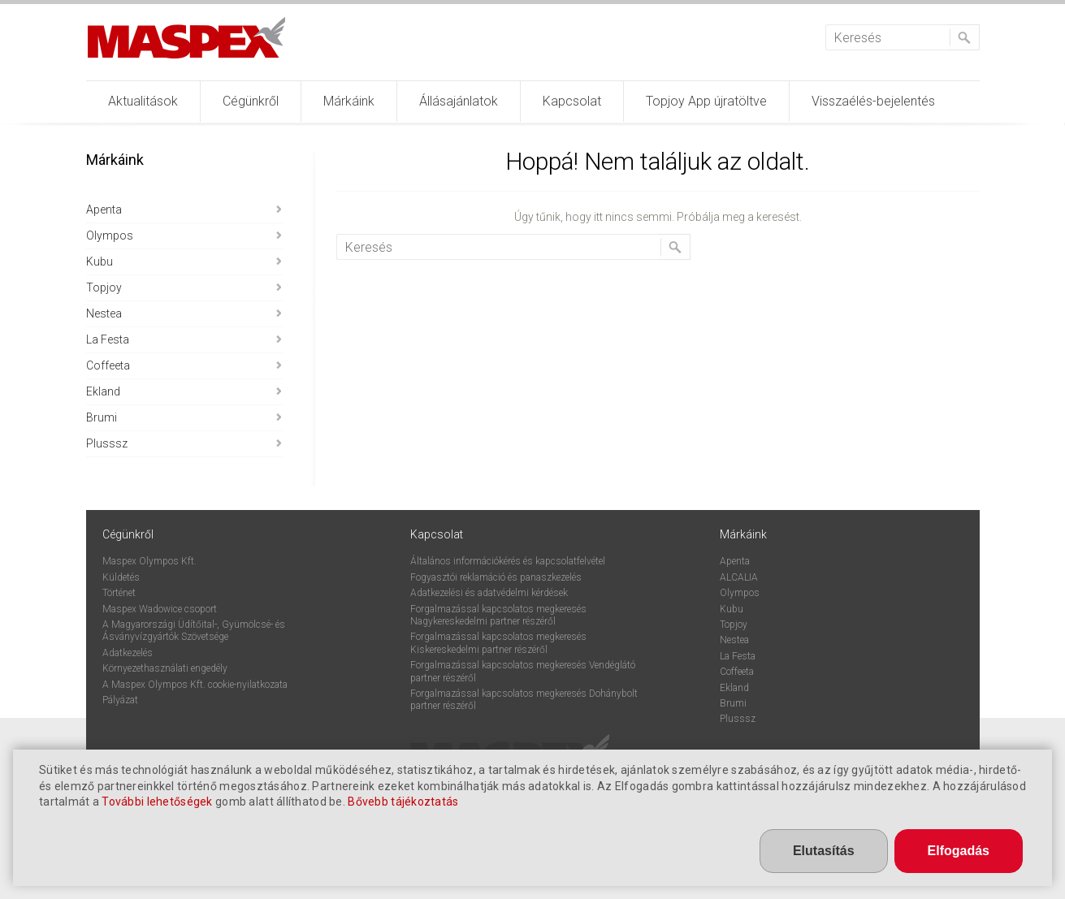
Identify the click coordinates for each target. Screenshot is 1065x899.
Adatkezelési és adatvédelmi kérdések (489, 593)
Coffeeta (108, 365)
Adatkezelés (127, 653)
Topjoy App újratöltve (706, 101)
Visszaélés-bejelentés (873, 101)
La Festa (107, 339)
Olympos (109, 235)
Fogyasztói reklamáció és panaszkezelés (496, 577)
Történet (119, 593)
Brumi (101, 417)
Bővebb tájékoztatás (403, 803)
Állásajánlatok (458, 101)
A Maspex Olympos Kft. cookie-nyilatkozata (195, 684)
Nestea (104, 313)
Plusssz (107, 443)
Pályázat (120, 700)
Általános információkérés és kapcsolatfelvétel (507, 561)
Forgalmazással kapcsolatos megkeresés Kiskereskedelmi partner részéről (498, 643)
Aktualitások (143, 101)
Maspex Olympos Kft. (149, 561)
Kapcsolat (572, 101)
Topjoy (104, 287)
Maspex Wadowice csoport (159, 609)
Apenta (104, 209)
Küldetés (121, 577)
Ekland (103, 391)
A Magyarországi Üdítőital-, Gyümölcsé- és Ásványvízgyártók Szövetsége (193, 630)
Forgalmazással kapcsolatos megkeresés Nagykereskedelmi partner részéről (498, 615)
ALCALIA (739, 577)
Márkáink (348, 101)
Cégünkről (251, 101)
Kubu (99, 261)
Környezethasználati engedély (164, 668)
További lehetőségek (157, 803)
